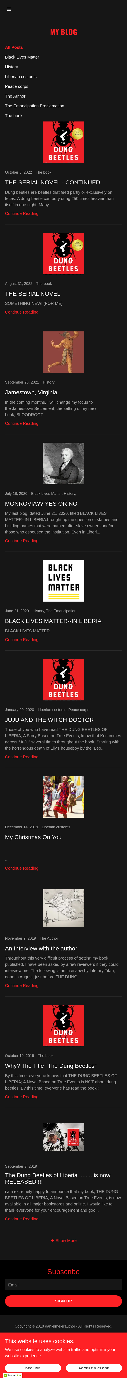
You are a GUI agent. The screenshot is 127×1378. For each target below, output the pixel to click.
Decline (33, 1368)
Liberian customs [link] (21, 76)
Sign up (63, 1301)
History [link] (11, 67)
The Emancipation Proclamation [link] (34, 106)
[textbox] (63, 1284)
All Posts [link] (14, 47)
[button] (14, 9)
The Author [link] (15, 96)
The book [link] (13, 115)
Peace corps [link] (16, 86)
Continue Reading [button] (21, 213)
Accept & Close (94, 1368)
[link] (63, 172)
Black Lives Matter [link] (22, 57)
